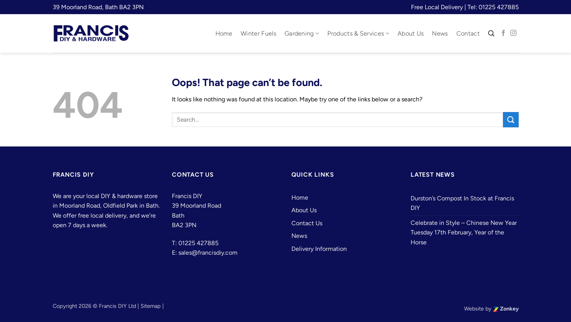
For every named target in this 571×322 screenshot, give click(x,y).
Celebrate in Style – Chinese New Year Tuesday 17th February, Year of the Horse (464, 232)
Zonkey (506, 308)
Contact (468, 33)
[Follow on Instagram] (513, 33)
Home (223, 33)
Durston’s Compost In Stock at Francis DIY (462, 203)
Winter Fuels (258, 33)
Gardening (302, 33)
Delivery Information (319, 248)
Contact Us (306, 223)
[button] (491, 33)
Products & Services (358, 33)
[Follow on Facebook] (503, 33)
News (440, 33)
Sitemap (151, 305)
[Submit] (510, 119)
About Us (411, 33)
